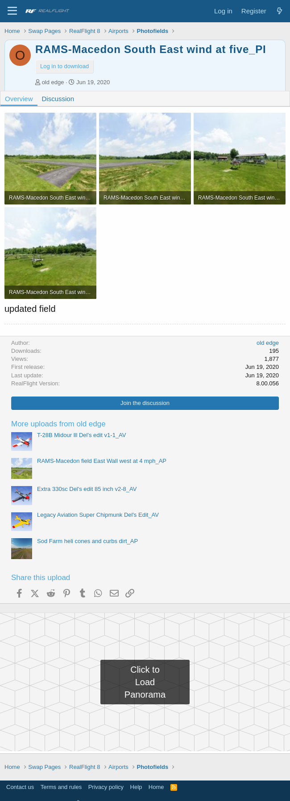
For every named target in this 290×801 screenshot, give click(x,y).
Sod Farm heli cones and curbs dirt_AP (87, 541)
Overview (19, 98)
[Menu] (12, 11)
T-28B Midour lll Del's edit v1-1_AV (81, 435)
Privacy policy (106, 787)
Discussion (58, 98)
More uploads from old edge (58, 424)
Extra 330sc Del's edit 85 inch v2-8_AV (87, 489)
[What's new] (279, 11)
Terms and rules (61, 787)
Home (156, 787)
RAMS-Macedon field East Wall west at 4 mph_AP (101, 461)
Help (136, 787)
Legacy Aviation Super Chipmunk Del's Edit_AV (98, 514)
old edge (53, 82)
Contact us (20, 787)
